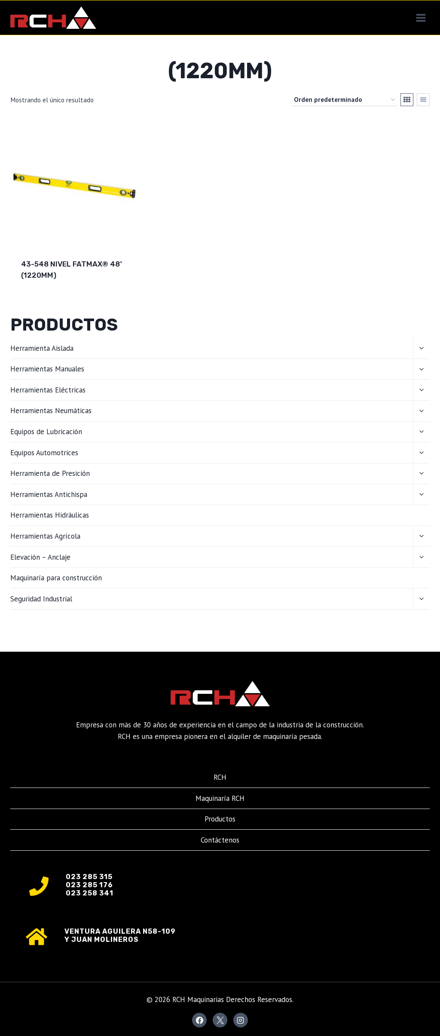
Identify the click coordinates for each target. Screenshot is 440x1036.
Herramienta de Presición (50, 473)
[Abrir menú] (421, 17)
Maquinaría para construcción (56, 577)
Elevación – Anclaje (40, 557)
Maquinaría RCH (220, 798)
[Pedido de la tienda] (344, 99)
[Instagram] (240, 1020)
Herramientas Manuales (47, 369)
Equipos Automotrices (44, 452)
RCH (220, 777)
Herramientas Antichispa (48, 494)
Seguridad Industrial (41, 599)
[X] (220, 1020)
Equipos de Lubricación (46, 431)
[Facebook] (199, 1020)
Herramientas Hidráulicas (49, 515)
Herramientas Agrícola (45, 536)
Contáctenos (220, 840)
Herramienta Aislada (41, 348)
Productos (220, 819)
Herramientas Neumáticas (51, 410)
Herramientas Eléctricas (48, 390)
